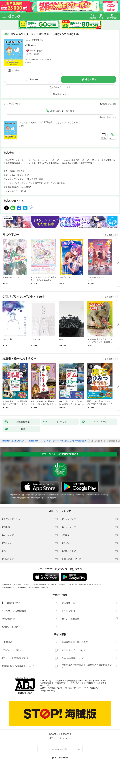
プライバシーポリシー (12, 650)
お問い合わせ (8, 618)
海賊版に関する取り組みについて (18, 666)
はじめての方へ (11, 602)
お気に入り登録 (109, 104)
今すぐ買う (90, 79)
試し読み (15, 70)
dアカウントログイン (12, 626)
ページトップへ (60, 749)
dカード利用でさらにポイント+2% (37, 59)
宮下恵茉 (35, 40)
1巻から (102, 117)
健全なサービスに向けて (74, 650)
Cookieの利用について (73, 658)
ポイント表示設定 (70, 618)
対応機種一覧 (68, 603)
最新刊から (111, 117)
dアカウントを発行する (60, 734)
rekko (27, 40)
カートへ (34, 79)
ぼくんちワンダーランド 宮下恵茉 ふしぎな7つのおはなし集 (48, 122)
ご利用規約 (7, 642)
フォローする (41, 40)
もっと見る (109, 235)
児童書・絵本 (37, 179)
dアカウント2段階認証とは (15, 658)
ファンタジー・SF (21, 179)
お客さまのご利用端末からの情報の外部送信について (87, 666)
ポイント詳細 (32, 54)
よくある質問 (68, 610)
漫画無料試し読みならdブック (13, 441)
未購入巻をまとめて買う (62, 111)
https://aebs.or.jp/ (49, 690)
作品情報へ (58, 94)
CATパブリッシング (20, 175)
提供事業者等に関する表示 (75, 642)
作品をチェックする (62, 87)
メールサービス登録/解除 (14, 610)
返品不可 (28, 62)
